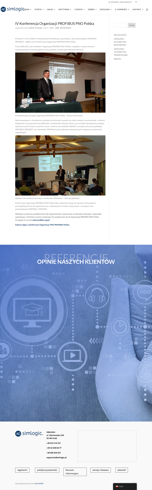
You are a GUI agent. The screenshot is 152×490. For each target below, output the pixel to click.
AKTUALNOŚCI (65, 28)
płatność (122, 470)
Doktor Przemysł (35, 28)
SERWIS (91, 9)
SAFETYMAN (63, 9)
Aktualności (120, 35)
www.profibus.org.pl (41, 220)
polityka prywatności (47, 470)
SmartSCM (39, 483)
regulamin (22, 470)
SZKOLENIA (105, 9)
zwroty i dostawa (101, 470)
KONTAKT (137, 9)
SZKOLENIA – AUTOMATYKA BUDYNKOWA (120, 42)
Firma (26, 9)
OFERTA (38, 9)
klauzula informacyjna (72, 472)
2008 (57, 28)
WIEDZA (117, 59)
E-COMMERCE (121, 9)
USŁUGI (50, 9)
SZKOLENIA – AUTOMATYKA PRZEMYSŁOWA (121, 52)
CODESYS (78, 9)
